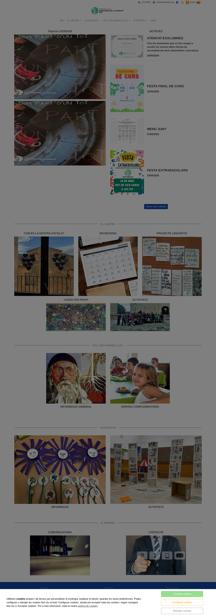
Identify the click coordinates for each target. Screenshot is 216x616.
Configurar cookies (182, 602)
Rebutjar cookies (182, 611)
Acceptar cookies (182, 594)
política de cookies (88, 606)
